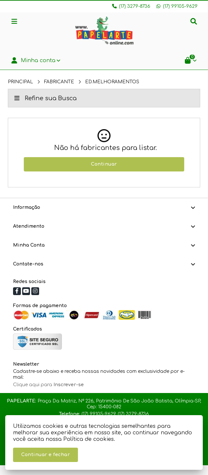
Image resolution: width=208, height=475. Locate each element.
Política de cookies (88, 439)
